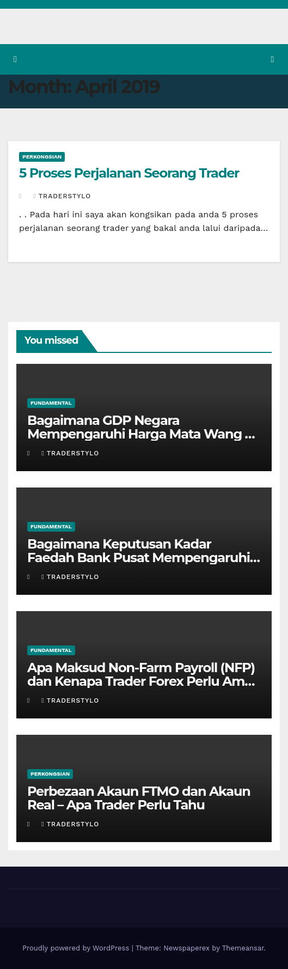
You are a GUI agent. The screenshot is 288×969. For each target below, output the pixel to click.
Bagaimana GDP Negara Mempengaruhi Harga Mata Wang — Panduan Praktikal (142, 433)
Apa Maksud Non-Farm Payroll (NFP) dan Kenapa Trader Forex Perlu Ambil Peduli (143, 681)
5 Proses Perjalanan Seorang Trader (129, 173)
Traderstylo (62, 196)
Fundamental (51, 403)
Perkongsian (42, 157)
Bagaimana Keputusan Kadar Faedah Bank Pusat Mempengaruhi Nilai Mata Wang (138, 557)
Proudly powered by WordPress (77, 948)
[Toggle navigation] (272, 59)
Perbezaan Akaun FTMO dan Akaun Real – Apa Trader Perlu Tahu (138, 798)
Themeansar (243, 948)
